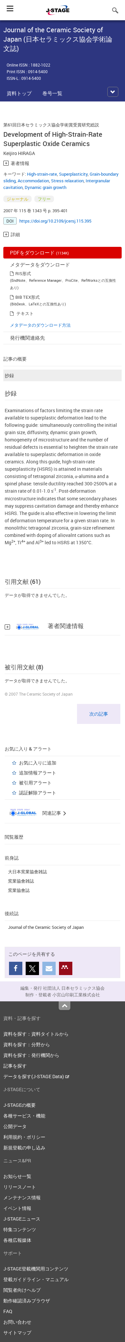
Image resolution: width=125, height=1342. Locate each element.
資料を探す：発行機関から (31, 1055)
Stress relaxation (67, 181)
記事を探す (15, 1066)
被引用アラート (35, 782)
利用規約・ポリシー (24, 1137)
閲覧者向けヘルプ (22, 1290)
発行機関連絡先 (27, 337)
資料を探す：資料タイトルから (36, 1034)
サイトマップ (17, 1332)
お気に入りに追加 (37, 762)
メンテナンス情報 (22, 1197)
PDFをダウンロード (39, 252)
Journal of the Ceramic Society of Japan (46, 927)
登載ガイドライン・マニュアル (36, 1279)
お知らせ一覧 (17, 1176)
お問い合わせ (17, 1322)
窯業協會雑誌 (21, 881)
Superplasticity (73, 174)
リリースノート (19, 1187)
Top (64, 1005)
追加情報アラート (37, 772)
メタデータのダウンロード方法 (40, 325)
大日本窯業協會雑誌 (27, 872)
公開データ (15, 1126)
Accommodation (33, 181)
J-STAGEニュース (21, 1219)
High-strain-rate (42, 174)
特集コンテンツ (19, 1229)
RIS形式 (23, 273)
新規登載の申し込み (24, 1147)
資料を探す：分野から (26, 1044)
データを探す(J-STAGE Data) (36, 1076)
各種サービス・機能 (24, 1115)
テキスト (25, 313)
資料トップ (19, 93)
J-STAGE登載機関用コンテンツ (35, 1268)
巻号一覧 (52, 93)
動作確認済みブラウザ (26, 1300)
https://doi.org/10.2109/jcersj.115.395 (55, 221)
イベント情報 (17, 1208)
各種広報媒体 (17, 1240)
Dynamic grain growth (45, 187)
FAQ (7, 1311)
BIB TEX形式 (27, 297)
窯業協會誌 (19, 890)
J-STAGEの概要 (19, 1105)
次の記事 (98, 714)
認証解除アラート (37, 792)
